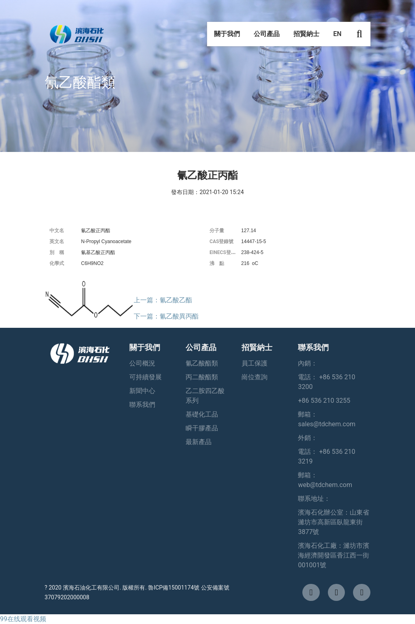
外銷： (307, 438)
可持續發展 (145, 377)
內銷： (307, 363)
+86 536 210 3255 (324, 400)
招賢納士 (306, 36)
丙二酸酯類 (202, 377)
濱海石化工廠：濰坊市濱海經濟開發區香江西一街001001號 (333, 555)
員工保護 (254, 363)
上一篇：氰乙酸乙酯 (163, 300)
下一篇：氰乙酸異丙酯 (166, 316)
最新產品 (199, 442)
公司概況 (142, 363)
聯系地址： (314, 498)
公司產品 (267, 36)
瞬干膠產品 (202, 428)
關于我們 (227, 36)
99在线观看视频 (23, 619)
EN (337, 36)
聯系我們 (142, 404)
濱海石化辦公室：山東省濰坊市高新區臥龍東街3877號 (333, 522)
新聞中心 (142, 391)
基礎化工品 (202, 414)
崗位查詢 (254, 377)
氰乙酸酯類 (202, 363)
